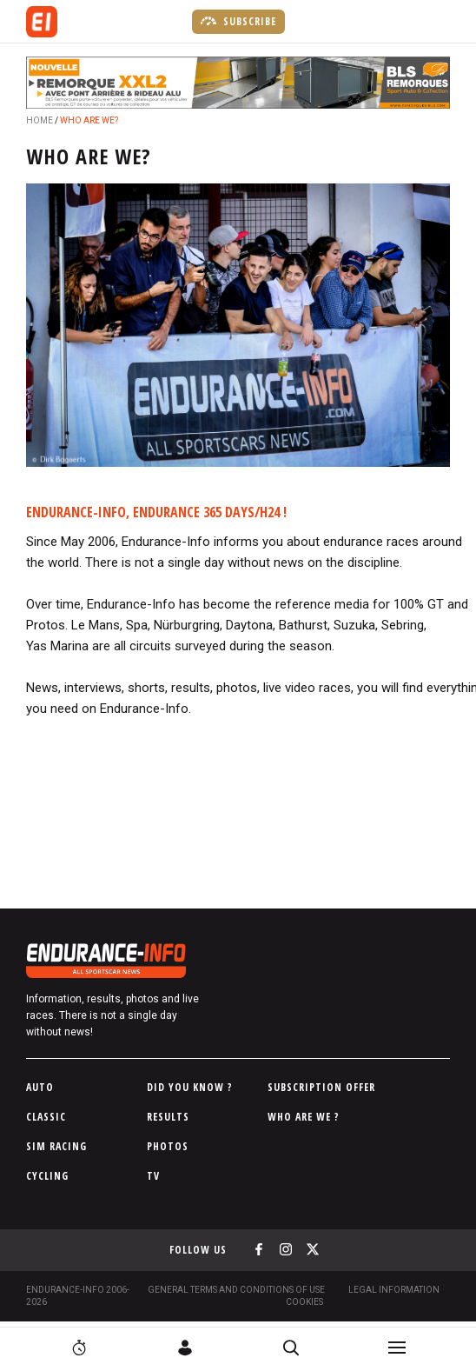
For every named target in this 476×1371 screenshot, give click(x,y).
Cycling (47, 1175)
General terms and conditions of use (236, 1289)
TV (153, 1175)
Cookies (304, 1302)
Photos (167, 1146)
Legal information (394, 1289)
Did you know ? (190, 1087)
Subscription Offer (321, 1087)
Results (168, 1116)
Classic (46, 1116)
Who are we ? (304, 1116)
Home (39, 120)
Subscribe (238, 21)
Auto (40, 1087)
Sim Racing (56, 1146)
